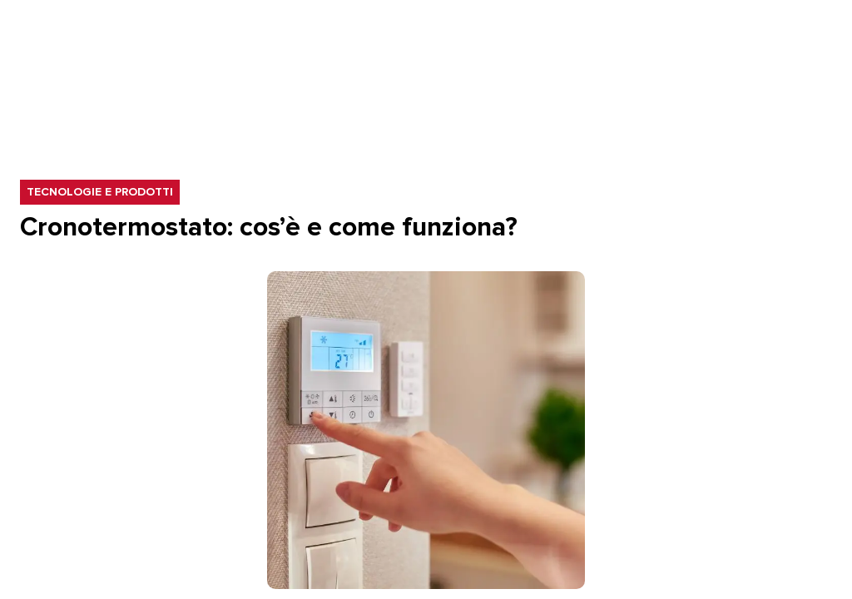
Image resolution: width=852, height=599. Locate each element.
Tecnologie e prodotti (102, 192)
